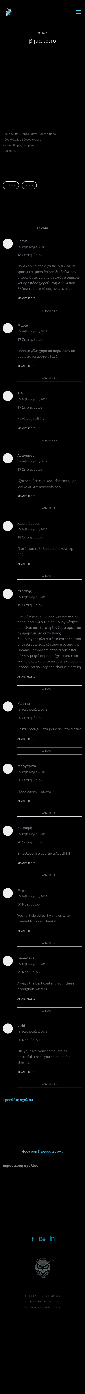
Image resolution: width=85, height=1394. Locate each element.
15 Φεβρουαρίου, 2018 (32, 247)
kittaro (29, 185)
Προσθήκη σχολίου (18, 1099)
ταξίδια (42, 32)
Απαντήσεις (26, 298)
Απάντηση (50, 310)
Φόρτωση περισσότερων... (42, 1151)
